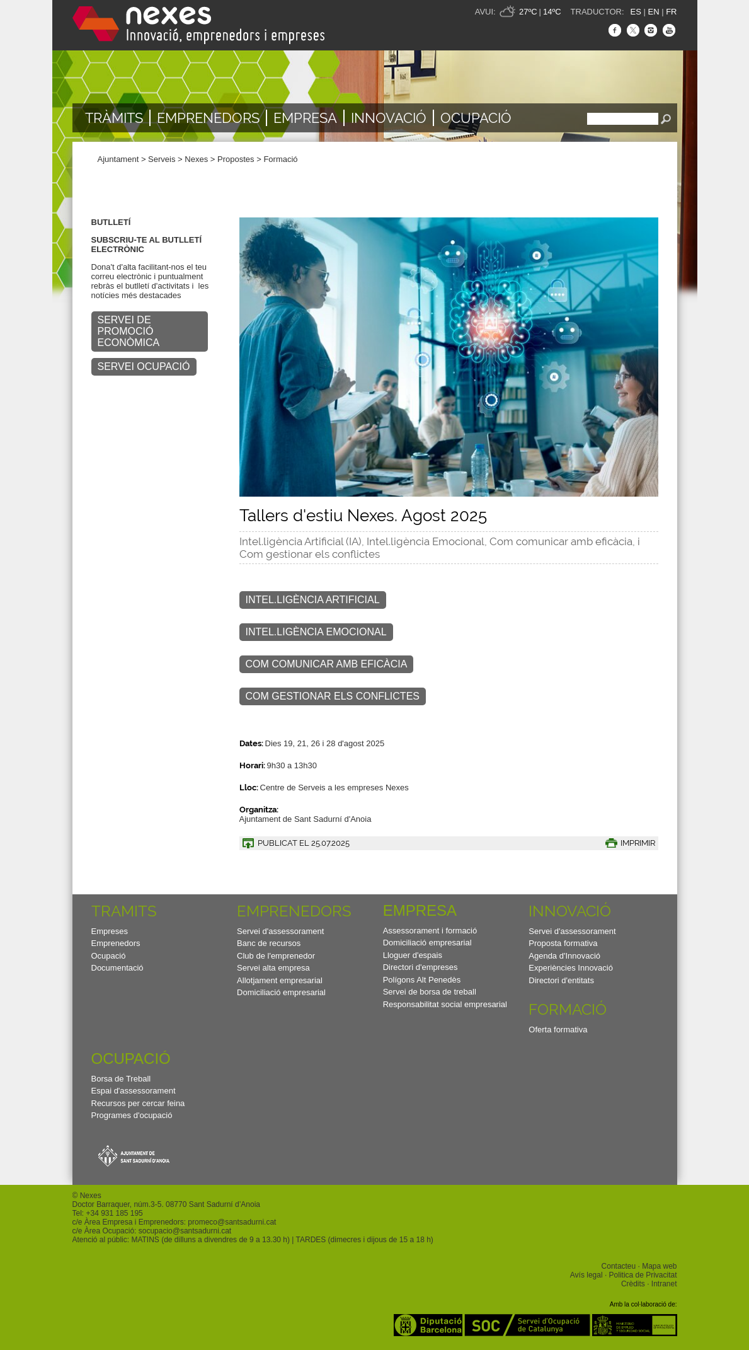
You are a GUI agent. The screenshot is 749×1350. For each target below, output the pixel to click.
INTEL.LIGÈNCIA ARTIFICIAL (313, 599)
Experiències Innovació (571, 967)
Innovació (388, 118)
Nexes (196, 159)
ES (636, 11)
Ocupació (476, 118)
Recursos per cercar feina (138, 1103)
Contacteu (619, 1266)
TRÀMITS (114, 118)
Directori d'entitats (561, 980)
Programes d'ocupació (132, 1115)
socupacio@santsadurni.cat (185, 1230)
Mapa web (659, 1266)
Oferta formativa (558, 1029)
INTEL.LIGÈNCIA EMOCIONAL (316, 631)
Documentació (117, 967)
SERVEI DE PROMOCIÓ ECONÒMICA (129, 331)
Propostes (235, 159)
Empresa (305, 118)
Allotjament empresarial (280, 980)
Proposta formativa (563, 943)
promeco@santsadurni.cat (232, 1222)
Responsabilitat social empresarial (445, 1004)
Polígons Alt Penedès (422, 979)
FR (671, 11)
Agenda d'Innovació (564, 956)
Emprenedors (208, 118)
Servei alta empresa (273, 967)
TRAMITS (124, 911)
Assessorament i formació (430, 930)
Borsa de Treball (121, 1078)
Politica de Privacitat (643, 1275)
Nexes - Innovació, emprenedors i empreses (198, 25)
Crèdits (633, 1283)
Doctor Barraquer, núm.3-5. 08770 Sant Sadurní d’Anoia (166, 1204)
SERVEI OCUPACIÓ (144, 366)
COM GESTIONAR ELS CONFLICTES (333, 696)
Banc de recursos (268, 943)
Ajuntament (118, 159)
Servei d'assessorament (280, 931)
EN (653, 11)
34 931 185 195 (116, 1213)
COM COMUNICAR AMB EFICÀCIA (327, 664)
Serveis (161, 159)
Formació (280, 159)
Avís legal (586, 1275)
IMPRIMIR (637, 843)
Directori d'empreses (420, 967)
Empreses (110, 931)
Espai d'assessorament (133, 1090)
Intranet (664, 1283)
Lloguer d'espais (412, 955)
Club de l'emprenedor (276, 956)
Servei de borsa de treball (429, 991)
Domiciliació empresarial (281, 992)
